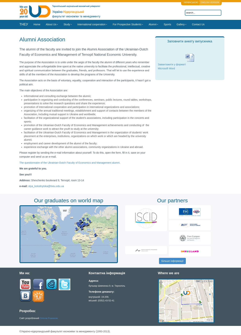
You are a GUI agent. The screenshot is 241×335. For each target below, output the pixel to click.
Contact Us (198, 24)
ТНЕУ (23, 24)
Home (37, 24)
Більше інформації (172, 260)
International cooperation (92, 24)
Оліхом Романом (49, 318)
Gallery (181, 24)
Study (68, 24)
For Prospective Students (128, 24)
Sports (167, 24)
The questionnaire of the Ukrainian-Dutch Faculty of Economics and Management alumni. (69, 162)
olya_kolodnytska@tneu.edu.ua (46, 186)
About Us (52, 24)
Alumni (153, 24)
